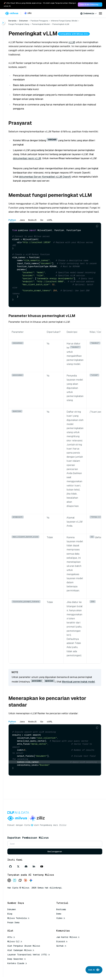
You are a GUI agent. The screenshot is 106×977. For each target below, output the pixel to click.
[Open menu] (100, 13)
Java (22, 220)
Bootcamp (61, 909)
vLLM (72, 42)
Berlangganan (55, 851)
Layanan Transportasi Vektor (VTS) (28, 954)
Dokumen (23, 20)
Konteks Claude (17, 963)
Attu (11, 937)
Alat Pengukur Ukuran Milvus (23, 945)
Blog (9, 913)
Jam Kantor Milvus (68, 937)
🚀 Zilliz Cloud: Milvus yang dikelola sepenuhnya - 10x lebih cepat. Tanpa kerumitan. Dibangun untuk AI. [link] (40, 4)
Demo (58, 913)
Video (60, 918)
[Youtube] (42, 866)
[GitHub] (10, 866)
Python (12, 220)
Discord (61, 941)
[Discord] (26, 866)
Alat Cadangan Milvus (20, 950)
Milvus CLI (14, 941)
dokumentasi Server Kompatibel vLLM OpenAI (45, 176)
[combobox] (88, 13)
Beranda (12, 20)
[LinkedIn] (34, 866)
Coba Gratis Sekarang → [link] (90, 4)
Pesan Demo (13, 922)
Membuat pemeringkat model (78, 681)
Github (61, 945)
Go (41, 220)
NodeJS (32, 220)
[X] (18, 866)
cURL (49, 220)
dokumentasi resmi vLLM (27, 158)
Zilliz (62, 825)
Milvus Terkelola (18, 918)
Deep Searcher (16, 959)
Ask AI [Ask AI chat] (94, 970)
